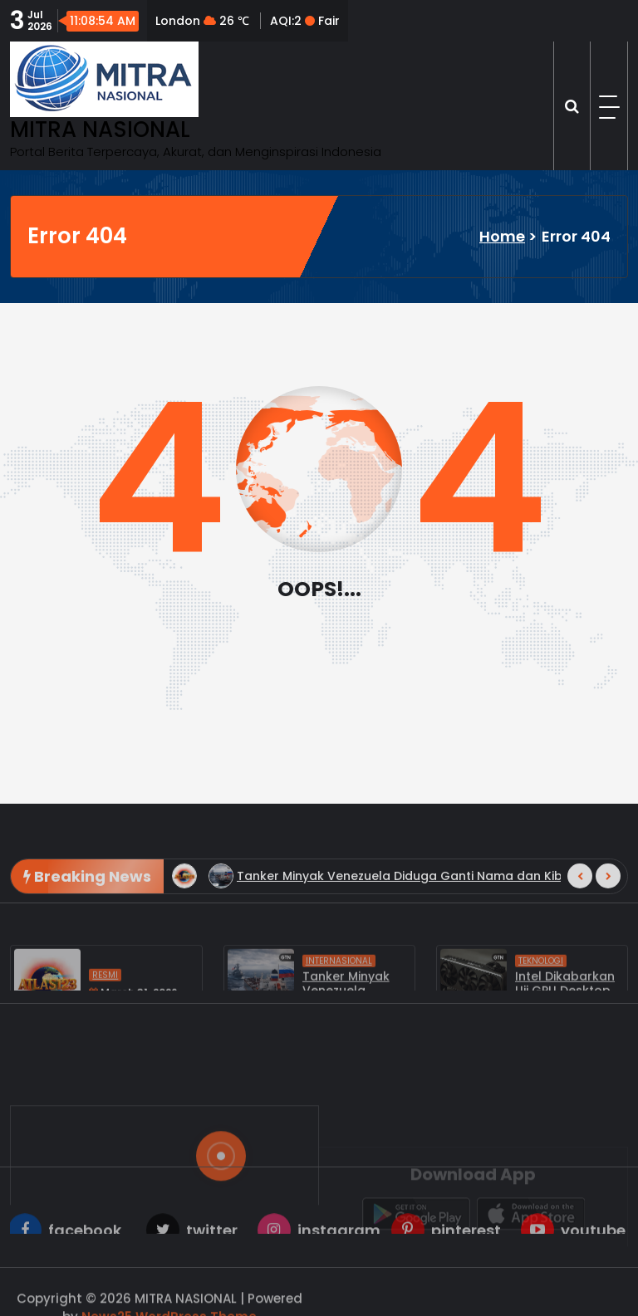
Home (502, 236)
